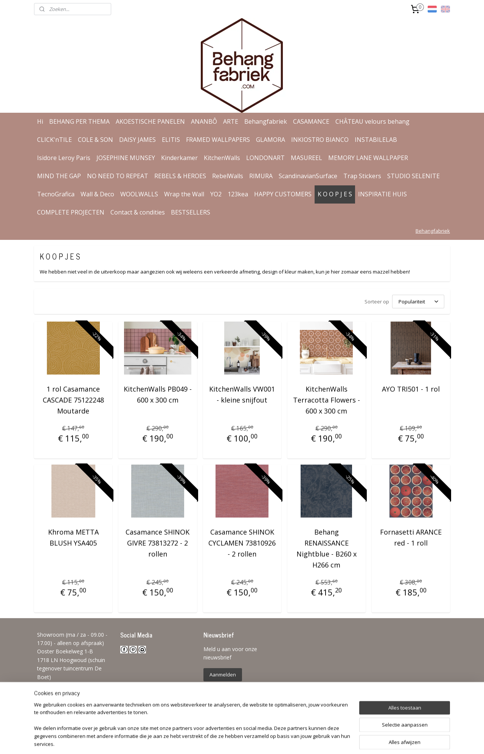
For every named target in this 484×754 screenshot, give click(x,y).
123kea (238, 194)
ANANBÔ (204, 121)
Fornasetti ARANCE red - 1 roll (411, 537)
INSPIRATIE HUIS (382, 194)
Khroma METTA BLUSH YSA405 (73, 537)
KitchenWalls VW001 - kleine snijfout (242, 394)
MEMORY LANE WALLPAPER (368, 158)
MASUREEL (306, 158)
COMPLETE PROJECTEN (70, 212)
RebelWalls (227, 176)
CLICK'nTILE (54, 139)
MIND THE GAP (59, 176)
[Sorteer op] (418, 301)
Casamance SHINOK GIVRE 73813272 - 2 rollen (157, 542)
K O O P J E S (335, 194)
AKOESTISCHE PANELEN (150, 121)
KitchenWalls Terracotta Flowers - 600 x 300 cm (326, 399)
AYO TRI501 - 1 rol (411, 388)
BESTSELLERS (190, 212)
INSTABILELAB (376, 139)
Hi (40, 121)
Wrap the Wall (184, 194)
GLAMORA (270, 139)
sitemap (219, 740)
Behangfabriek (265, 121)
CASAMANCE (311, 121)
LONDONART (265, 158)
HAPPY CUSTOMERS (283, 194)
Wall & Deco (97, 194)
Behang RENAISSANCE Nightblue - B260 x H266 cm (326, 548)
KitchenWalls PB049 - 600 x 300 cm (158, 394)
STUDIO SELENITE (413, 176)
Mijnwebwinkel (330, 740)
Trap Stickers (362, 176)
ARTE (230, 121)
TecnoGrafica (55, 194)
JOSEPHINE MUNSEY (125, 158)
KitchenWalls (222, 158)
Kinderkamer (179, 158)
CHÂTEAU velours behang (372, 121)
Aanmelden (222, 674)
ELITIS (171, 139)
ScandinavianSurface (308, 176)
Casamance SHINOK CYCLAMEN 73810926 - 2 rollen (242, 542)
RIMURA (261, 176)
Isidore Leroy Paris (63, 158)
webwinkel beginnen (264, 740)
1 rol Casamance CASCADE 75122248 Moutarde (73, 399)
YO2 (216, 194)
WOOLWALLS (139, 194)
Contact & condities (137, 212)
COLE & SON (95, 139)
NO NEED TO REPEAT (117, 176)
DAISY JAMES (137, 139)
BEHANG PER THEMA (79, 121)
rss (235, 740)
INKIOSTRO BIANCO (320, 139)
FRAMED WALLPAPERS (218, 139)
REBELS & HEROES (180, 176)
